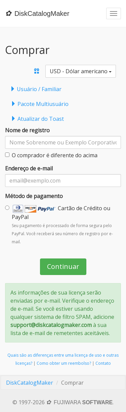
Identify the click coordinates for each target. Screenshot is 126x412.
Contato (103, 363)
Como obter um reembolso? (64, 363)
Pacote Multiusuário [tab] (40, 104)
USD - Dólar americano (81, 71)
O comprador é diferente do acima (51, 155)
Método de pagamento (34, 196)
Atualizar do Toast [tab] (37, 118)
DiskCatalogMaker (29, 382)
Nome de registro (27, 130)
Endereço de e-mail (29, 168)
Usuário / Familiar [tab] (35, 89)
